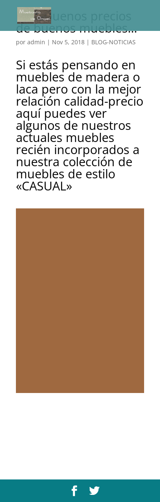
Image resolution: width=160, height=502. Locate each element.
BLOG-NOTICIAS (113, 42)
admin (36, 42)
